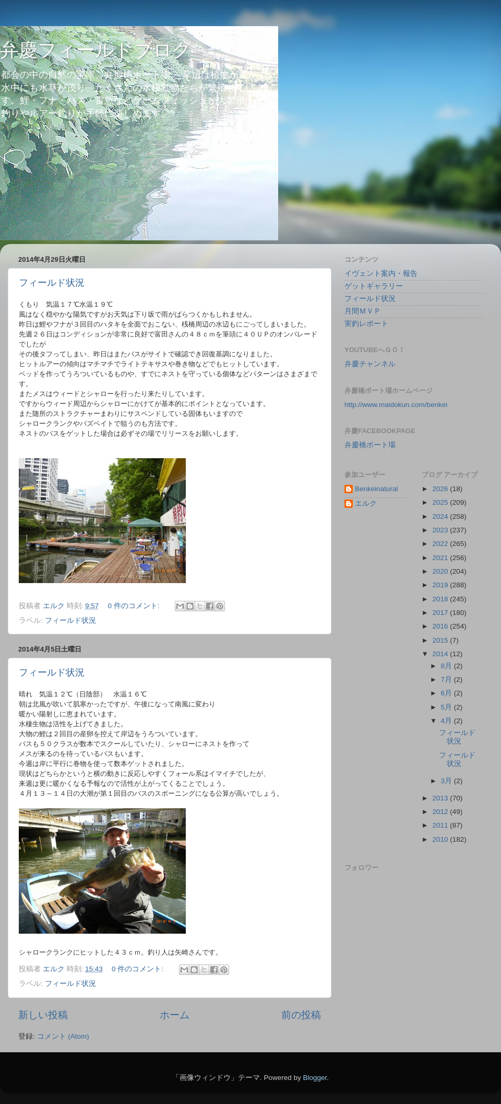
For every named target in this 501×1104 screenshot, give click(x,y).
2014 (441, 654)
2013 (441, 798)
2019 (441, 585)
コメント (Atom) (63, 1036)
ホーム (174, 1014)
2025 (441, 502)
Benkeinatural (376, 489)
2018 (441, 599)
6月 (447, 693)
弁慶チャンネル (370, 364)
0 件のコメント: (135, 606)
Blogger (315, 1078)
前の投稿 (301, 1014)
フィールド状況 (52, 282)
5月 (447, 707)
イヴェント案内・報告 (381, 273)
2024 (441, 516)
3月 (447, 781)
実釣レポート (366, 324)
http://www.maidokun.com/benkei (395, 405)
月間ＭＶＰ (362, 311)
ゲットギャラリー (373, 286)
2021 (441, 558)
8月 (447, 666)
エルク (366, 503)
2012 (441, 812)
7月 (447, 679)
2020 (441, 571)
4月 (447, 721)
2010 (441, 839)
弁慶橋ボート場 (370, 445)
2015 (441, 640)
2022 (441, 544)
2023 (441, 530)
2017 (441, 613)
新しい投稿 (43, 1014)
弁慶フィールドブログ (96, 50)
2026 (441, 489)
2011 (441, 825)
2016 (441, 626)
